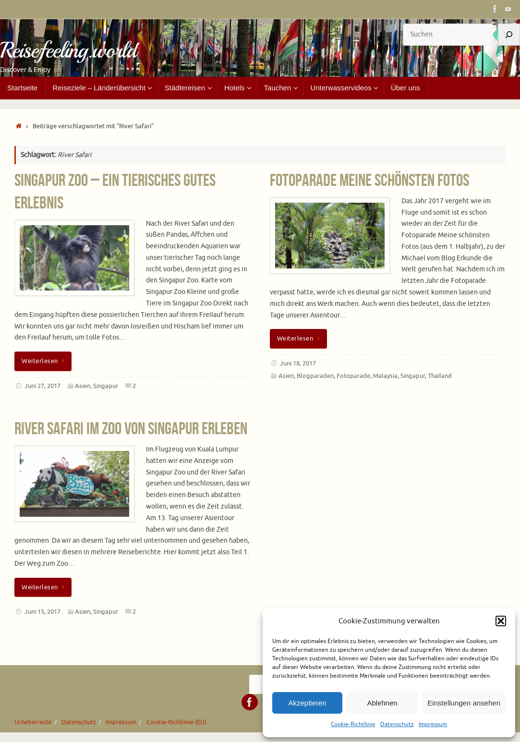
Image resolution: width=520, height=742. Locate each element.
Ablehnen (382, 703)
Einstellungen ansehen (463, 703)
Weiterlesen (45, 361)
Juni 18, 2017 (298, 363)
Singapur (105, 386)
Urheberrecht (33, 722)
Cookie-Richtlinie (353, 724)
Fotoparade (353, 376)
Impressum (433, 724)
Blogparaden (315, 376)
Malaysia (385, 376)
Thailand (440, 376)
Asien (82, 386)
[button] (501, 621)
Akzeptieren (307, 703)
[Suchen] (509, 35)
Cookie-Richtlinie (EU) (176, 722)
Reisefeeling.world (68, 50)
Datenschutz (397, 724)
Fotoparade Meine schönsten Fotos (369, 179)
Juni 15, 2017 (42, 612)
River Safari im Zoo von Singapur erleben (130, 428)
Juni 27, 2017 (42, 386)
